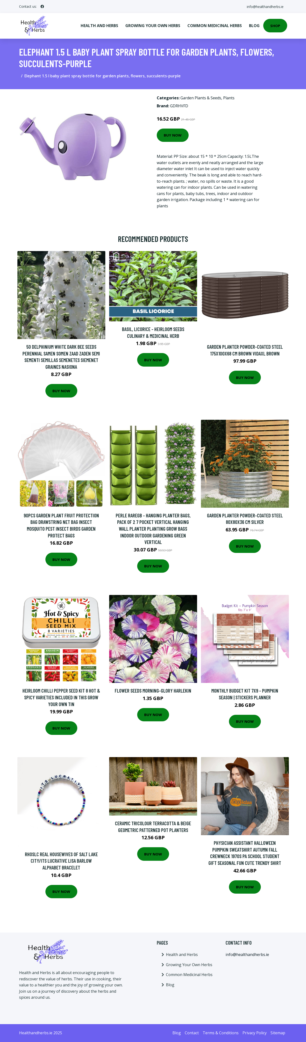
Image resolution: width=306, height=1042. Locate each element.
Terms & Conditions (221, 1032)
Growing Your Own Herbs (152, 25)
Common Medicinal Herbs (214, 25)
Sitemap (277, 1032)
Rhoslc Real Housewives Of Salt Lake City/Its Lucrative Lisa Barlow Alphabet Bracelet (61, 860)
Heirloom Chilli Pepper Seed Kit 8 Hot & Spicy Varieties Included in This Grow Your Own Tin (61, 697)
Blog (254, 25)
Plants (229, 98)
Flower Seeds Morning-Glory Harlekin (153, 690)
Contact (192, 1032)
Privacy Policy (254, 1032)
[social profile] (42, 6)
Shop (275, 25)
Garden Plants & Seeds (200, 98)
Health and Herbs (99, 25)
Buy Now (173, 135)
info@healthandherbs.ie (265, 6)
